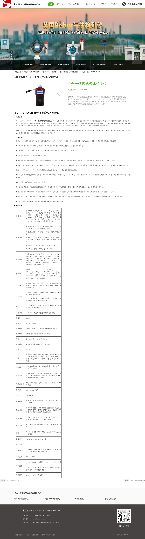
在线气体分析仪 (117, 64)
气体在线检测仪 (73, 4)
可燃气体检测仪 (45, 64)
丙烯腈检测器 (79, 499)
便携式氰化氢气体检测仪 (138, 480)
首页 (50, 4)
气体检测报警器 (63, 64)
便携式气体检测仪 (50, 72)
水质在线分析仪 (89, 4)
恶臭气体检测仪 (81, 64)
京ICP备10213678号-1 (124, 535)
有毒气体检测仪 (27, 64)
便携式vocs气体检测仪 (53, 499)
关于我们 (103, 4)
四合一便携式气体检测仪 (68, 72)
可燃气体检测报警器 (13, 480)
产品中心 (60, 4)
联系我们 (114, 4)
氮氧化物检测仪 (110, 499)
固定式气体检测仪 (99, 64)
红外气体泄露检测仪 (21, 499)
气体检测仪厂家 (19, 535)
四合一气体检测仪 (32, 535)
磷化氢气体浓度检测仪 (48, 535)
